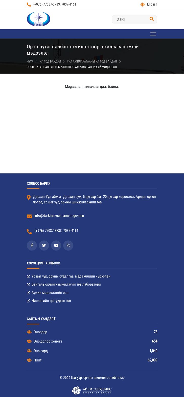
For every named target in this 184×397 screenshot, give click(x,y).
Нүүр (30, 61)
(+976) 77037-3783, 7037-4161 (51, 4)
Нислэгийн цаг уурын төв (49, 300)
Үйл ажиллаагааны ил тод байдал (92, 61)
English (149, 4)
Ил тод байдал (50, 61)
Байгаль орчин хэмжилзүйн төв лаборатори (64, 284)
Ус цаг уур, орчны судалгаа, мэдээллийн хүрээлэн (68, 276)
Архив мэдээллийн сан (47, 292)
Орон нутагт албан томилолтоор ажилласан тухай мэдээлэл (72, 67)
